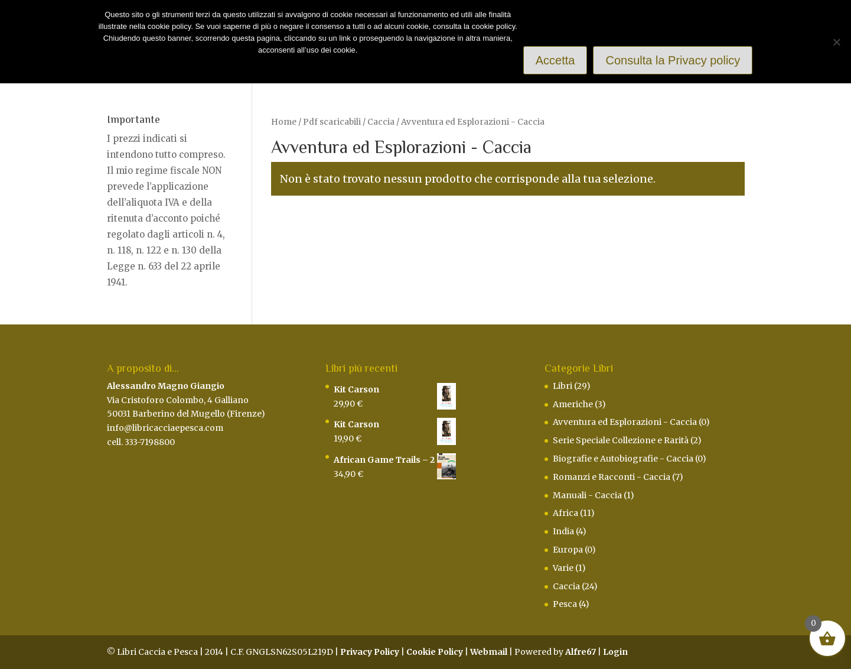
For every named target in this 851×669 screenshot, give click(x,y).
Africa (565, 513)
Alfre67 (580, 652)
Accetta (555, 60)
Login (615, 652)
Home (283, 121)
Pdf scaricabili (332, 121)
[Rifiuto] (836, 42)
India (563, 531)
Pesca (565, 604)
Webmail (488, 652)
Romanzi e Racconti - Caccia (611, 477)
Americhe (573, 404)
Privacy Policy (369, 652)
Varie (563, 568)
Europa (568, 549)
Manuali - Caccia (587, 495)
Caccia (380, 121)
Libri (562, 386)
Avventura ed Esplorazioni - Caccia (625, 422)
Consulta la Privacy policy (672, 60)
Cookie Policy (434, 652)
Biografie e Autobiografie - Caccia (623, 458)
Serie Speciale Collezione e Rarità (621, 440)
